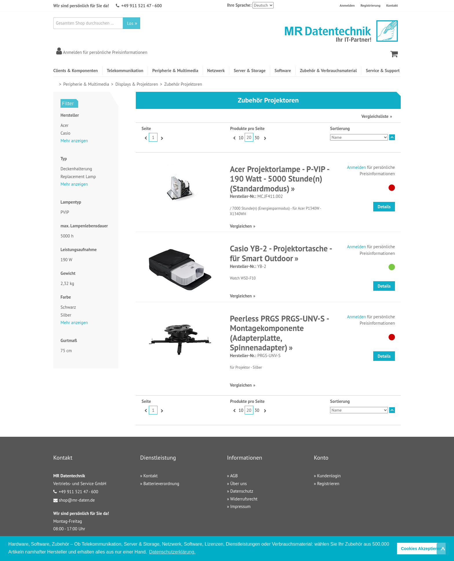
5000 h (67, 236)
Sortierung (340, 128)
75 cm (66, 350)
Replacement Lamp (78, 176)
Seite (146, 128)
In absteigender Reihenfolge (392, 137)
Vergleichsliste (374, 116)
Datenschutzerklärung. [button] (172, 551)
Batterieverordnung (161, 483)
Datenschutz (241, 491)
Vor (161, 138)
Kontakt (392, 5)
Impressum (240, 506)
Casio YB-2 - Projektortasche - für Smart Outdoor (281, 253)
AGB (234, 475)
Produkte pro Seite (247, 128)
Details (384, 206)
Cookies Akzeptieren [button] (421, 548)
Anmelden (347, 5)
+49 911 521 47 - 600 (141, 5)
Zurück (145, 138)
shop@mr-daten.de (77, 500)
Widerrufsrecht (243, 499)
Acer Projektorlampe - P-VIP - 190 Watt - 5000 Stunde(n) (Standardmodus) (279, 179)
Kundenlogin (329, 475)
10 (241, 137)
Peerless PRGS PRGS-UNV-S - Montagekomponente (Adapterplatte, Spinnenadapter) (279, 333)
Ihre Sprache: (239, 5)
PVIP (65, 212)
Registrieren (328, 483)
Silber (66, 315)
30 (257, 137)
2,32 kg (67, 283)
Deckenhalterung (76, 168)
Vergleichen (241, 226)
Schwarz (68, 307)
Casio (65, 133)
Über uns (238, 483)
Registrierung (370, 5)
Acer (65, 125)
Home (56, 84)
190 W (66, 259)
